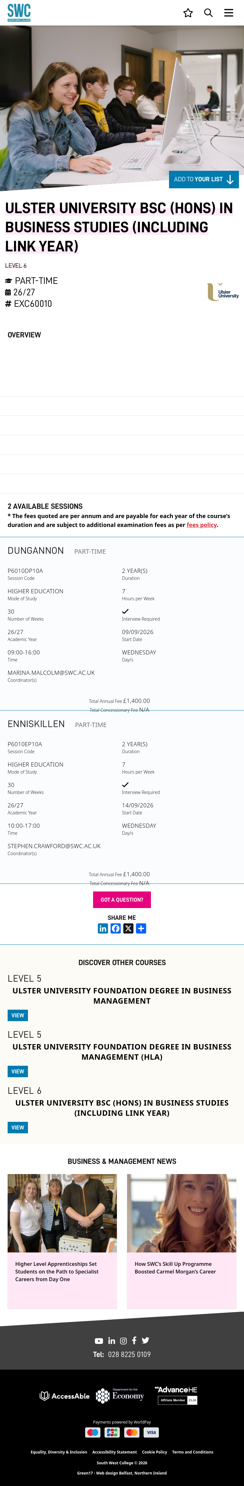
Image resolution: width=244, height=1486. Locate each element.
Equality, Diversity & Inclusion (58, 1452)
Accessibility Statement (114, 1452)
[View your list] (188, 12)
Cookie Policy (154, 1452)
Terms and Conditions (192, 1452)
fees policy (202, 525)
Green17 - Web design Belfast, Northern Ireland (122, 1473)
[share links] (141, 928)
